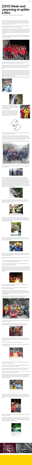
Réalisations (21, 15)
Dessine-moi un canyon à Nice (14, 15)
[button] (30, 1)
